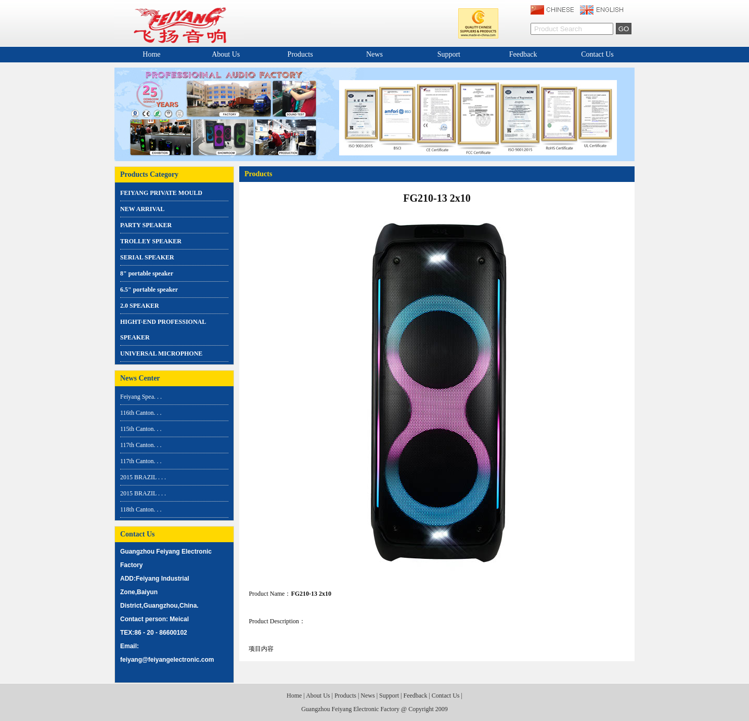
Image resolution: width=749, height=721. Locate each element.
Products (300, 54)
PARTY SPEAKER (146, 225)
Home (151, 54)
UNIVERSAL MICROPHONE (161, 353)
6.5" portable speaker (149, 289)
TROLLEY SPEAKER (151, 241)
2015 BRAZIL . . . (143, 477)
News (374, 54)
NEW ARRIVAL (142, 209)
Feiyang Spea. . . (141, 396)
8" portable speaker (146, 273)
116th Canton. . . (141, 412)
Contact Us (597, 54)
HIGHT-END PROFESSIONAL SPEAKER (163, 329)
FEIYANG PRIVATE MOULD (161, 192)
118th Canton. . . (141, 509)
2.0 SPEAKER (139, 305)
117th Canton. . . (141, 445)
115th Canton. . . (141, 428)
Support (448, 54)
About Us (226, 54)
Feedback (523, 54)
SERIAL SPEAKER (147, 257)
